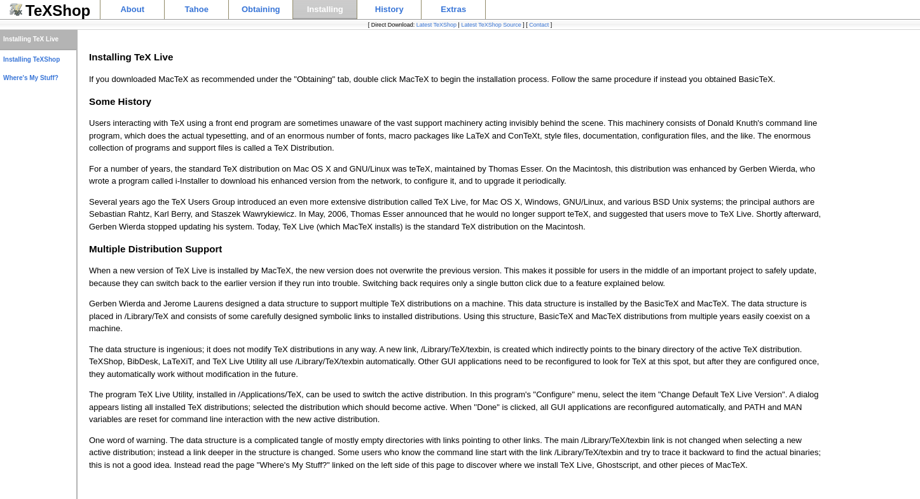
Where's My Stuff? (30, 77)
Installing (325, 9)
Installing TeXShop (31, 59)
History (389, 9)
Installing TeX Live (30, 39)
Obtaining (261, 9)
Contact (539, 25)
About (132, 9)
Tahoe (197, 9)
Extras (453, 9)
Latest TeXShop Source (491, 25)
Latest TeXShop (436, 25)
